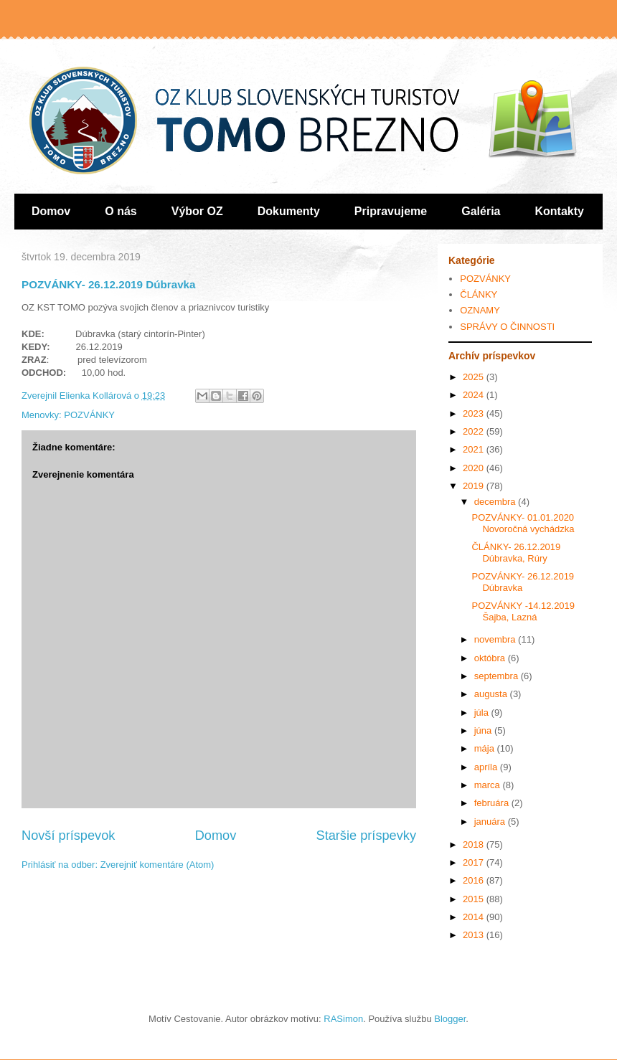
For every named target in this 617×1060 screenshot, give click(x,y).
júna (484, 730)
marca (488, 785)
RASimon (343, 1018)
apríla (487, 767)
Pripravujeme (390, 211)
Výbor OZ (197, 211)
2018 (474, 844)
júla (482, 712)
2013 (474, 934)
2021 (474, 449)
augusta (492, 693)
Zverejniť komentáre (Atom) (157, 864)
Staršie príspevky (366, 835)
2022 (474, 431)
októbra (491, 658)
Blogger (450, 1018)
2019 (474, 486)
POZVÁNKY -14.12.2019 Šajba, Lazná (523, 611)
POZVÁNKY (89, 415)
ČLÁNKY (478, 294)
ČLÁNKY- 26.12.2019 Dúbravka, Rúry (515, 552)
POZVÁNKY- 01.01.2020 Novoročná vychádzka (522, 523)
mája (485, 748)
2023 (474, 413)
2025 (474, 377)
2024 (474, 394)
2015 (474, 899)
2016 (474, 880)
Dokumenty (289, 211)
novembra (496, 639)
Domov (51, 211)
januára (491, 821)
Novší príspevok (68, 835)
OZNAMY (480, 310)
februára (493, 803)
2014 (474, 917)
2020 (474, 468)
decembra (496, 501)
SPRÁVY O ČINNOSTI (507, 326)
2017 (474, 862)
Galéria (480, 211)
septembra (497, 676)
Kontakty (559, 211)
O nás (120, 211)
